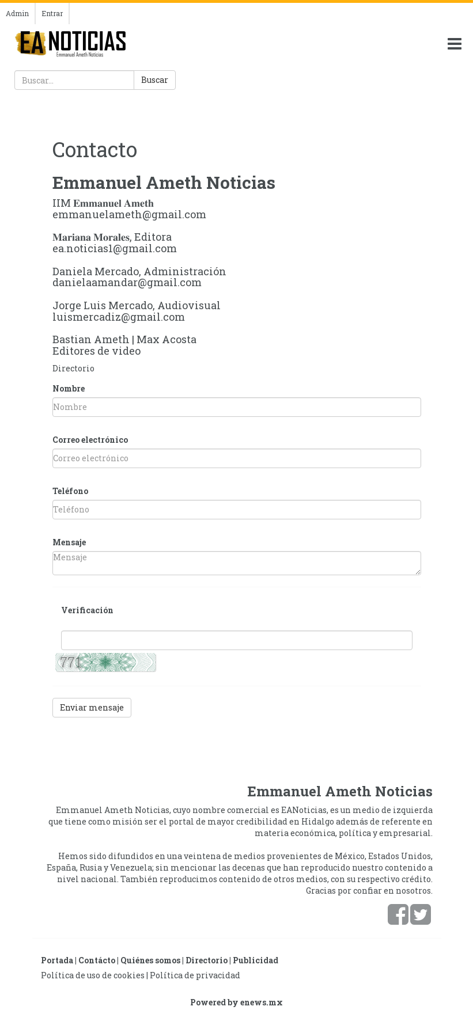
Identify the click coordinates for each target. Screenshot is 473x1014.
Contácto (96, 960)
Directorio (73, 368)
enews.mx (261, 1002)
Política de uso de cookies (93, 975)
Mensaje (69, 542)
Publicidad (255, 960)
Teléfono (70, 490)
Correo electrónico (90, 439)
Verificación (87, 610)
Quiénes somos (150, 960)
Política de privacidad (195, 975)
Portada (57, 960)
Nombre (68, 388)
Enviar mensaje (92, 707)
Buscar (154, 79)
